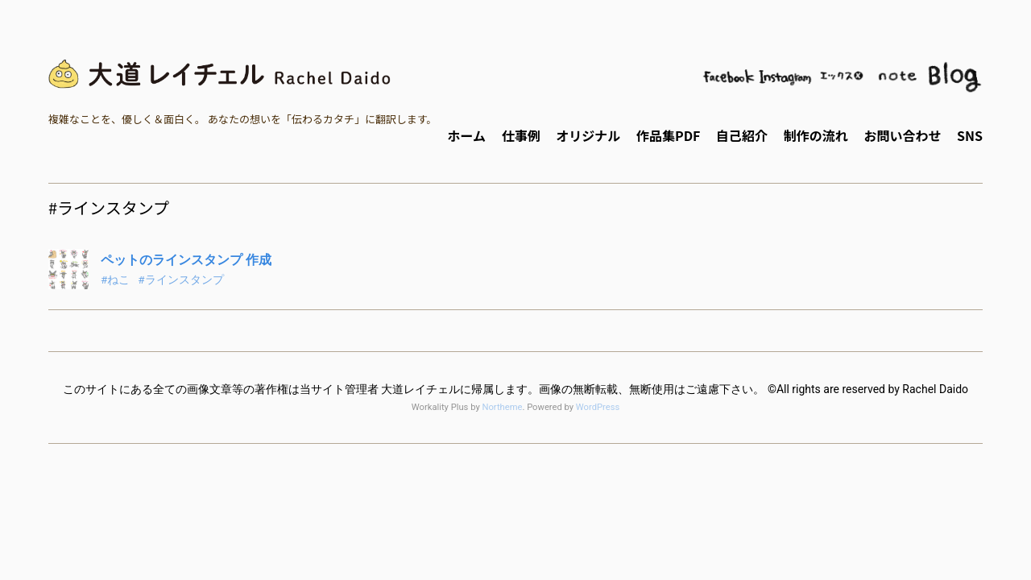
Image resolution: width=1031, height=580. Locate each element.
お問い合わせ (902, 135)
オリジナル (588, 135)
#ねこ (115, 279)
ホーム (466, 135)
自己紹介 (742, 135)
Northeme (502, 407)
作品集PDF (668, 135)
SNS (970, 135)
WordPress (597, 407)
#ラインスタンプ (180, 279)
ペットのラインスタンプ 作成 (186, 260)
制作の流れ (816, 135)
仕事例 (521, 135)
